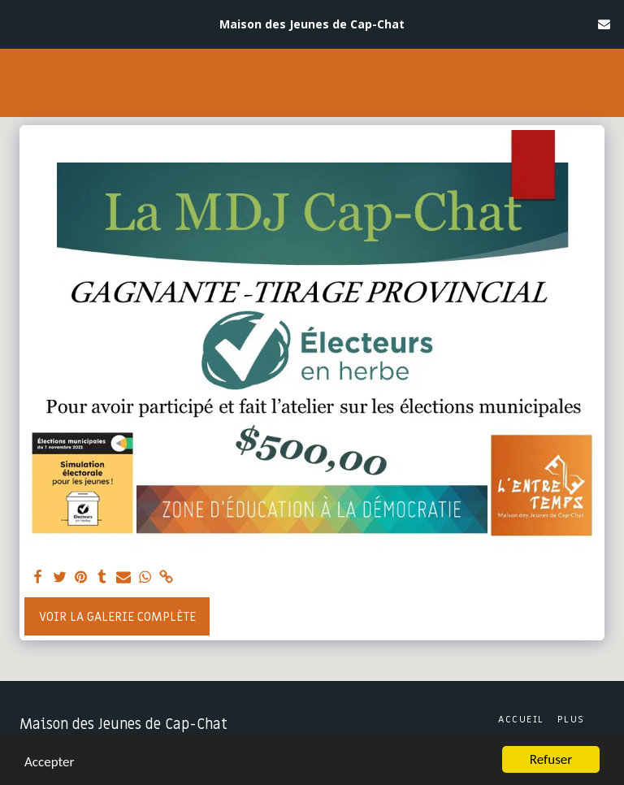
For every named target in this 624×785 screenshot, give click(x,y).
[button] (18, 23)
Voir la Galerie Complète (117, 617)
